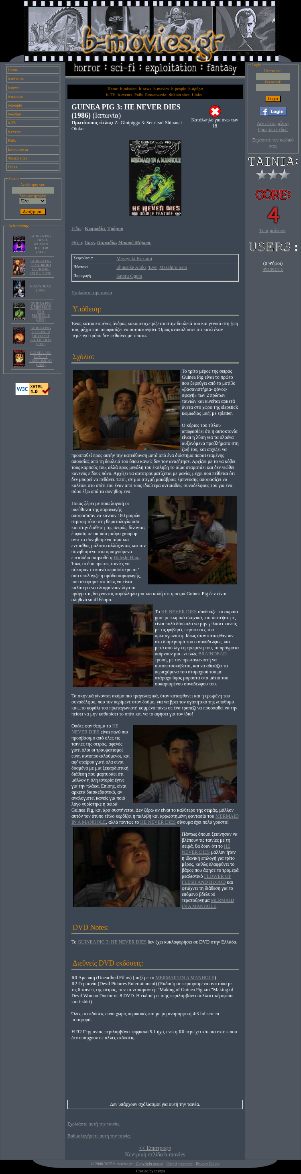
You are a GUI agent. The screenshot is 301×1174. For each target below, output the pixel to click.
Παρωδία (106, 242)
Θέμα (76, 242)
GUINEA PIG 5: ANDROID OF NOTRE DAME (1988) (40, 267)
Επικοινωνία (18, 149)
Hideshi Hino (126, 557)
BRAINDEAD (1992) (40, 288)
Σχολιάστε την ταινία (91, 292)
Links (12, 167)
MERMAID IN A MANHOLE (208, 903)
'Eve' (152, 267)
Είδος (76, 228)
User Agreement (179, 1164)
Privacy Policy (208, 1164)
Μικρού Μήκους (134, 242)
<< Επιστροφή (155, 1148)
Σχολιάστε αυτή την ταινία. (93, 1124)
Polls (12, 140)
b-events (15, 131)
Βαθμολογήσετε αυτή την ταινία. (99, 1136)
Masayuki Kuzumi (134, 258)
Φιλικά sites (17, 158)
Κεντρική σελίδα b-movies (155, 1155)
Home (13, 70)
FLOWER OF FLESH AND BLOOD (206, 879)
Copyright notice (149, 1164)
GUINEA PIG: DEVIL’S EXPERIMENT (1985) (40, 359)
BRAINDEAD (212, 654)
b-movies (15, 96)
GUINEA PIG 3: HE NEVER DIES (112, 942)
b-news (14, 87)
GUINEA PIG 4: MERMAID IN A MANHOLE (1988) (40, 311)
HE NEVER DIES (179, 611)
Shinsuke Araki (131, 267)
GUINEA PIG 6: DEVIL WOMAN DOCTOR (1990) (41, 244)
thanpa (160, 1171)
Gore (90, 242)
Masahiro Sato (173, 267)
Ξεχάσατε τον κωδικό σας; (272, 143)
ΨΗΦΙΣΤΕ (272, 269)
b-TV (12, 123)
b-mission (16, 79)
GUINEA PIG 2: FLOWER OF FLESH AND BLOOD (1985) (40, 336)
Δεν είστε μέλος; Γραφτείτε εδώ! (273, 126)
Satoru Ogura (129, 276)
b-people (15, 105)
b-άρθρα (15, 114)
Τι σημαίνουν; (273, 230)
